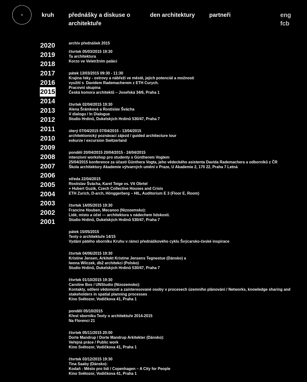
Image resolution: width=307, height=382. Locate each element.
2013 (47, 110)
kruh (48, 15)
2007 (47, 166)
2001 (47, 221)
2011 (47, 129)
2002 (47, 212)
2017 (47, 73)
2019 (47, 54)
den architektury (172, 15)
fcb (284, 23)
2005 (47, 184)
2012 (47, 119)
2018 (47, 64)
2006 (47, 175)
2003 (47, 203)
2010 (47, 138)
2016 (47, 82)
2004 (47, 194)
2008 (47, 156)
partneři (219, 15)
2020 (47, 45)
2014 (47, 101)
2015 (47, 91)
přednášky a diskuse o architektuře (99, 19)
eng (285, 15)
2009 (47, 147)
